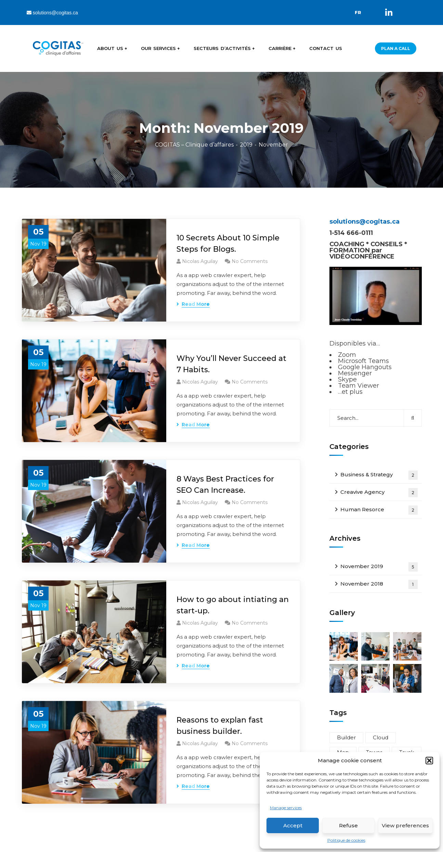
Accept (292, 825)
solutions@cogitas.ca (52, 12)
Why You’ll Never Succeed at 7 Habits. (231, 364)
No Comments (250, 261)
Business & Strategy (379, 475)
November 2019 (379, 567)
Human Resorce (379, 510)
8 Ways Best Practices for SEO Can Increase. (225, 484)
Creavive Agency (379, 492)
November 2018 (379, 584)
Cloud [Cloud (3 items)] (380, 737)
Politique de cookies (346, 840)
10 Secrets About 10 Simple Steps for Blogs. (228, 243)
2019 (246, 144)
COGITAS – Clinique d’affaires (194, 144)
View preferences (405, 825)
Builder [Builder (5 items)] (346, 737)
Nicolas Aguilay (200, 261)
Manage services (286, 807)
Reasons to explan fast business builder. (220, 725)
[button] (429, 760)
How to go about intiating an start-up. (233, 605)
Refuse (348, 825)
